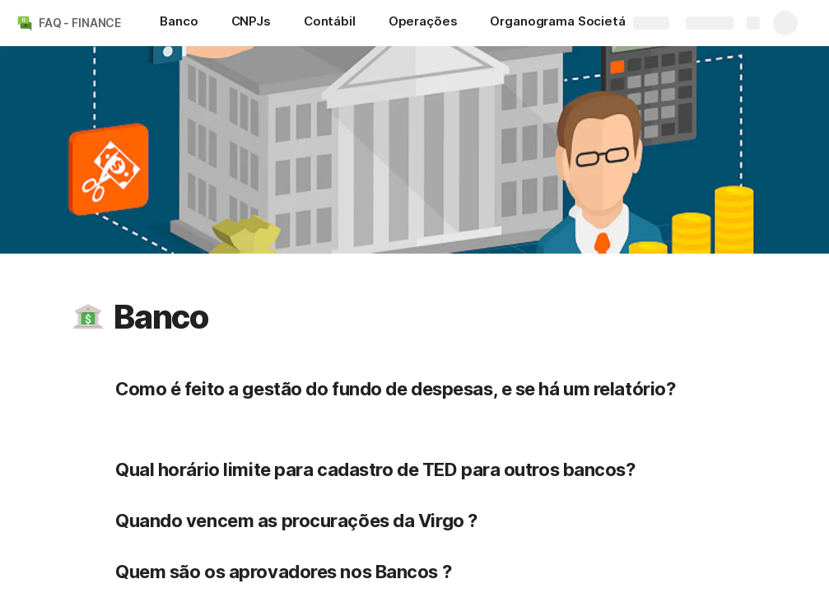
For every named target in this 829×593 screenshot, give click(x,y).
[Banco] (178, 23)
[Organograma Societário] (565, 23)
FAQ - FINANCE (80, 23)
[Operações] (423, 23)
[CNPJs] (251, 23)
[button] (88, 317)
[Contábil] (329, 23)
